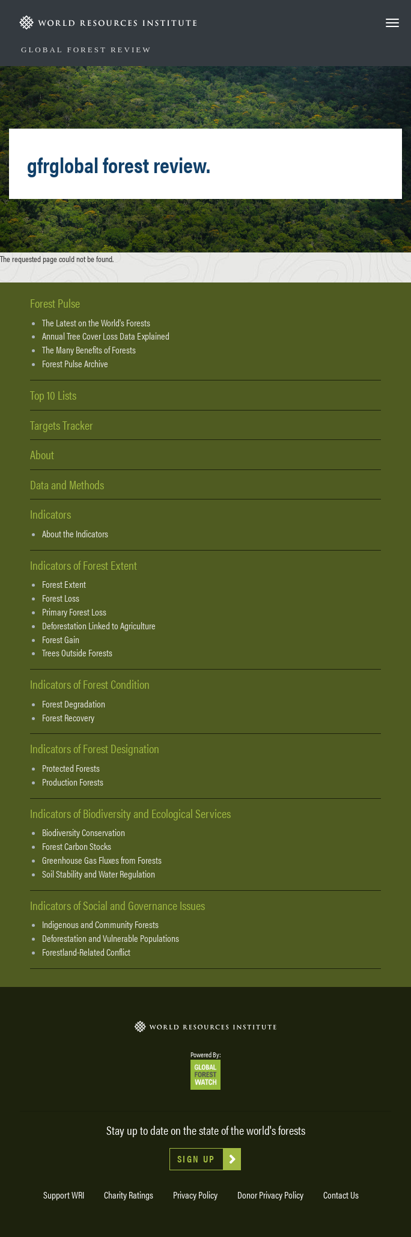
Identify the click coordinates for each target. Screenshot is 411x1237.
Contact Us (341, 1195)
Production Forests (72, 782)
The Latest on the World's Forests (96, 322)
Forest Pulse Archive (75, 363)
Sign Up (196, 1158)
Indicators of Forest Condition (90, 683)
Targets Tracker (61, 424)
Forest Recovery (68, 717)
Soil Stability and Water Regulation (98, 874)
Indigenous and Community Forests (100, 924)
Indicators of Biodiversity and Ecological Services (130, 813)
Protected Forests (71, 768)
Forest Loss (60, 598)
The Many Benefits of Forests (89, 349)
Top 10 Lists (53, 394)
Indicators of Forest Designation (94, 748)
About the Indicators (75, 533)
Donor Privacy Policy (270, 1195)
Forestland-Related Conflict (86, 952)
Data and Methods (67, 484)
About (42, 454)
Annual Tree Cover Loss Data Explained (105, 336)
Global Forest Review (86, 49)
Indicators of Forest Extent (83, 564)
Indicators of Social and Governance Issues (117, 905)
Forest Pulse (55, 302)
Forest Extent (64, 584)
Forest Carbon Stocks (76, 846)
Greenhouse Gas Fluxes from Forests (102, 860)
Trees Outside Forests (77, 652)
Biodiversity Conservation (83, 832)
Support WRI (63, 1195)
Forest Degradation (73, 703)
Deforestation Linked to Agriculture (99, 625)
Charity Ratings (128, 1195)
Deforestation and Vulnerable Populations (110, 938)
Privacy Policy (195, 1195)
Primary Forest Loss (74, 611)
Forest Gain (60, 639)
